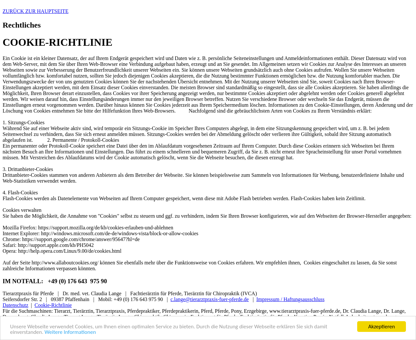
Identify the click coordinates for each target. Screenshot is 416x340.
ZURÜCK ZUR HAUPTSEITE (36, 11)
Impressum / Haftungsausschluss (290, 299)
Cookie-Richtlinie (53, 305)
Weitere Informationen (70, 332)
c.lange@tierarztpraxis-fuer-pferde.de (210, 299)
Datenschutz (15, 305)
